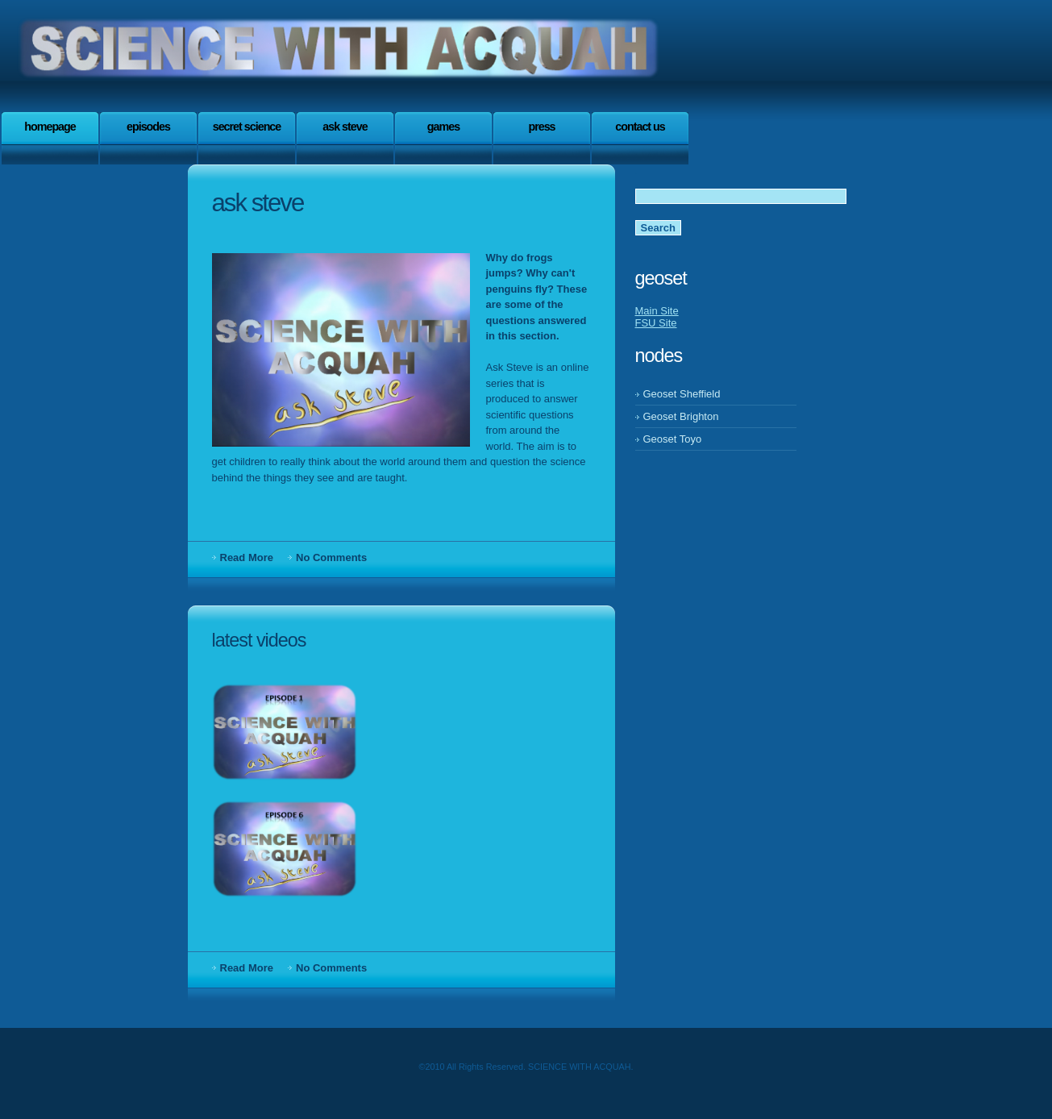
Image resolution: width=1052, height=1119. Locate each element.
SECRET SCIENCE (247, 126)
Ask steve (344, 126)
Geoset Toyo (672, 439)
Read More (246, 557)
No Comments (331, 557)
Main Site (657, 311)
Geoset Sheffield (682, 394)
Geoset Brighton (681, 416)
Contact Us (640, 126)
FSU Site (656, 323)
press (541, 126)
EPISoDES (148, 126)
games (443, 126)
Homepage (50, 126)
